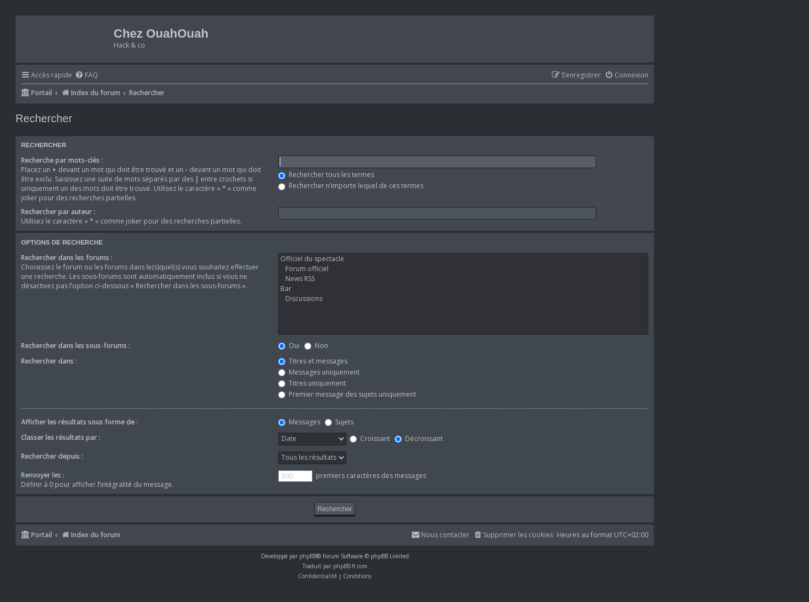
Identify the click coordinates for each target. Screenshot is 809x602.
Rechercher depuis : (52, 456)
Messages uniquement (319, 372)
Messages (299, 422)
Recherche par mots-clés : (62, 160)
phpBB (307, 556)
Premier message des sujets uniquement (347, 394)
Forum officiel (463, 269)
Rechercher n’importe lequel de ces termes (350, 185)
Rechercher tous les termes (326, 174)
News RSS (463, 279)
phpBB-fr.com (350, 566)
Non (316, 345)
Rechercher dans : (49, 361)
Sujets (339, 422)
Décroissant (419, 438)
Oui (289, 345)
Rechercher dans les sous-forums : (75, 345)
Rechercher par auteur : (58, 211)
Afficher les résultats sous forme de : (79, 422)
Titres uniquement (312, 383)
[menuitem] (86, 75)
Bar (463, 289)
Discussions (463, 299)
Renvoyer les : (42, 475)
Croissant (370, 438)
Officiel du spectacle (463, 259)
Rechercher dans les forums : (66, 257)
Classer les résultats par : (60, 437)
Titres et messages (312, 361)
